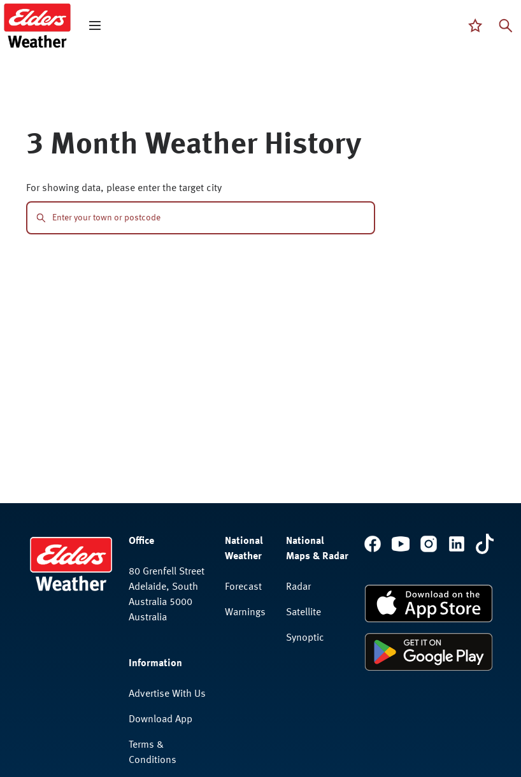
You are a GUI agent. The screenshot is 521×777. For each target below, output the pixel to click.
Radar (298, 587)
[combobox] (208, 217)
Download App (160, 720)
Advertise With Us (167, 694)
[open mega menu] (95, 25)
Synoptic (305, 638)
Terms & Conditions (152, 753)
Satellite (303, 613)
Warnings (245, 613)
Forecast (243, 587)
